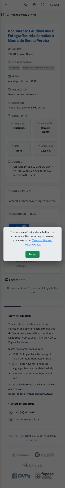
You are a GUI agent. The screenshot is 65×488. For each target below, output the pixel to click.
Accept (32, 254)
